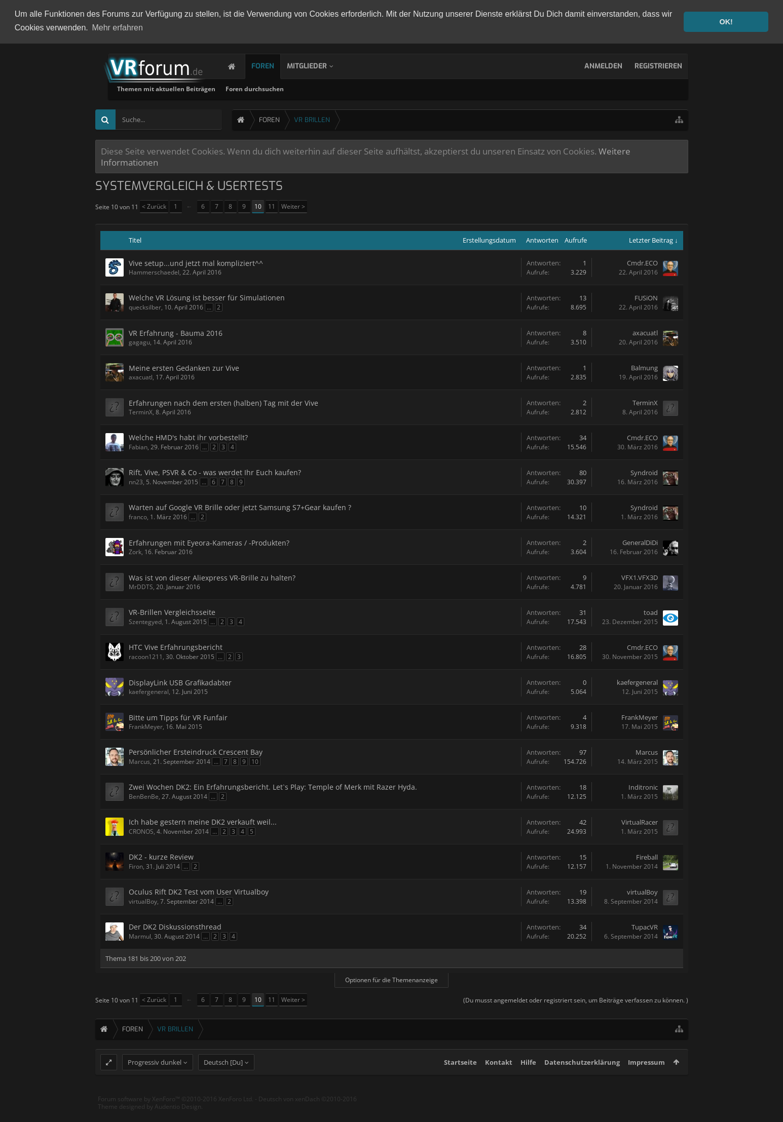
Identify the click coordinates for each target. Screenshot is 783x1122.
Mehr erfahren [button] (117, 27)
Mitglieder (317, 66)
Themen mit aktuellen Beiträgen (290, 89)
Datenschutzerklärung (582, 1080)
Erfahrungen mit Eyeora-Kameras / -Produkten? (209, 543)
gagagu (139, 342)
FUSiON (646, 297)
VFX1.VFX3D (639, 577)
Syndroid (644, 472)
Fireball (647, 857)
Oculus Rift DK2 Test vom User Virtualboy (199, 892)
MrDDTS (141, 587)
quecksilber (145, 307)
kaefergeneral (149, 691)
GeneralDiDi (640, 542)
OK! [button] (725, 22)
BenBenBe (144, 796)
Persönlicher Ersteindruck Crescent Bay (196, 752)
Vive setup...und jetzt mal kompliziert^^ (196, 263)
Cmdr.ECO (642, 262)
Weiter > (293, 206)
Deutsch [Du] (223, 1080)
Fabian (138, 447)
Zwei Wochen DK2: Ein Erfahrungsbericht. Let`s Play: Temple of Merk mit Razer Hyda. (273, 787)
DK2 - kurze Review (161, 857)
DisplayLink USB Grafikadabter (180, 682)
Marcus (139, 761)
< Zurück (154, 206)
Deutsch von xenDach (307, 1117)
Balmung (644, 367)
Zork (135, 552)
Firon (136, 866)
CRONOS (141, 831)
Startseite (460, 1080)
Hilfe (528, 1080)
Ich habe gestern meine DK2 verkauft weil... (203, 822)
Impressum (646, 1080)
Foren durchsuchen (379, 89)
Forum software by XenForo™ (175, 1117)
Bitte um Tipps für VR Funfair (178, 717)
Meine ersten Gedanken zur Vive (184, 368)
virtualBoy (143, 901)
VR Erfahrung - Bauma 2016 (175, 333)
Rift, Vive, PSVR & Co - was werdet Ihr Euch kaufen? (215, 472)
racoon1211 (146, 656)
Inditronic (643, 787)
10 (258, 206)
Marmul (140, 936)
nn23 (136, 482)
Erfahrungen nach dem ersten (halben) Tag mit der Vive (223, 403)
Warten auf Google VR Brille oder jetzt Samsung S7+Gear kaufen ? (240, 507)
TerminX (141, 412)
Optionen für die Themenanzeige (391, 979)
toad (651, 612)
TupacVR (644, 927)
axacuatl (645, 332)
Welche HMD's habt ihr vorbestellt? (188, 437)
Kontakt (498, 1080)
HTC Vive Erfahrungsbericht (175, 647)
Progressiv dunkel (154, 1080)
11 (271, 206)
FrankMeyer (146, 726)
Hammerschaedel (154, 272)
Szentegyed (145, 621)
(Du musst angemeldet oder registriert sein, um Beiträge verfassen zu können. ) (575, 999)
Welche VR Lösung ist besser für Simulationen (207, 297)
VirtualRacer (639, 822)
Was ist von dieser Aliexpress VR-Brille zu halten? (212, 578)
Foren (273, 66)
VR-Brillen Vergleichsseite (172, 612)
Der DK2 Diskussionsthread (175, 927)
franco (138, 517)
